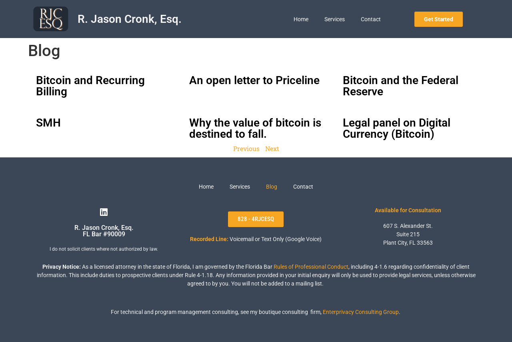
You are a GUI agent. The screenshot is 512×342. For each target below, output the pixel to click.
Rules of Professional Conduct (311, 267)
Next (272, 148)
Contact (371, 19)
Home (301, 19)
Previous (246, 148)
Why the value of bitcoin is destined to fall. (255, 128)
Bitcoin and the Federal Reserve (400, 86)
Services (334, 19)
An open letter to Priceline (254, 80)
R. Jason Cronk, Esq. (130, 19)
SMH (48, 122)
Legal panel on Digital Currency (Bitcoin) (396, 128)
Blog (271, 186)
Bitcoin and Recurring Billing (90, 86)
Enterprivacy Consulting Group (361, 312)
